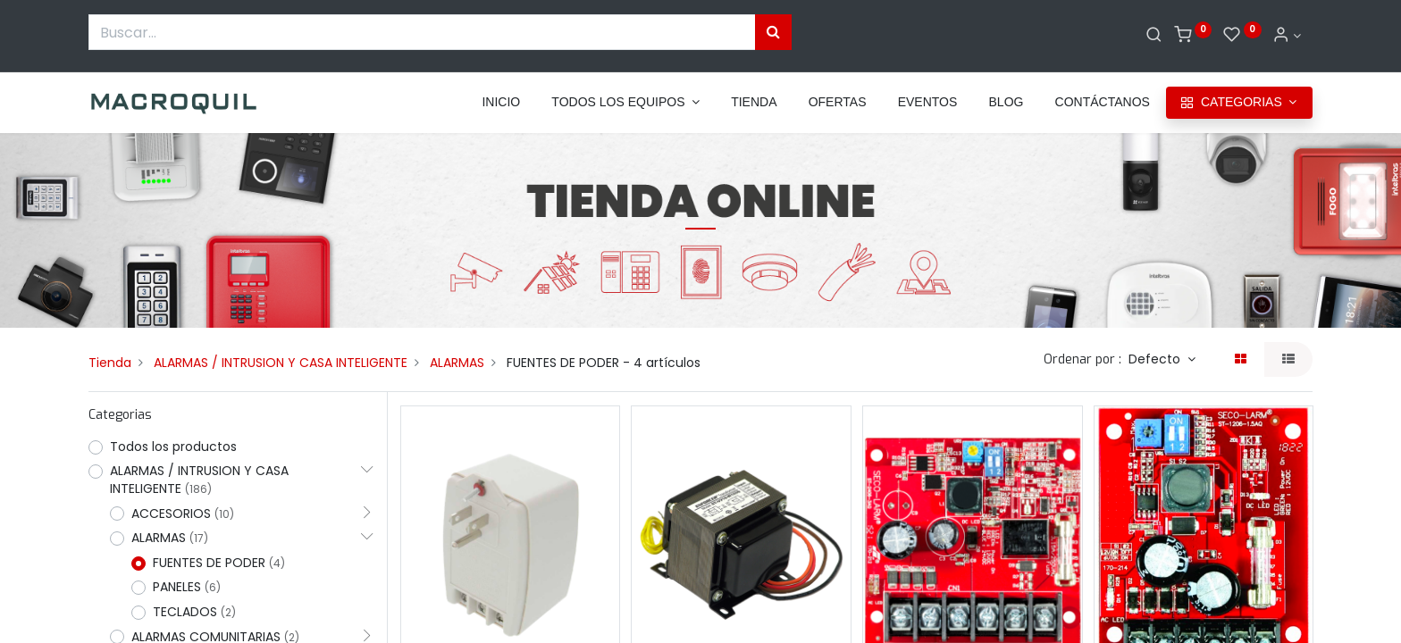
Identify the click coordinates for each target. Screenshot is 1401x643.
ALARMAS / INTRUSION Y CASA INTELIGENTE (280, 363)
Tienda (109, 363)
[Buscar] (1153, 36)
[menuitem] (500, 103)
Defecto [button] (1156, 359)
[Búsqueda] (773, 32)
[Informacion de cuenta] (1286, 36)
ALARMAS (457, 363)
